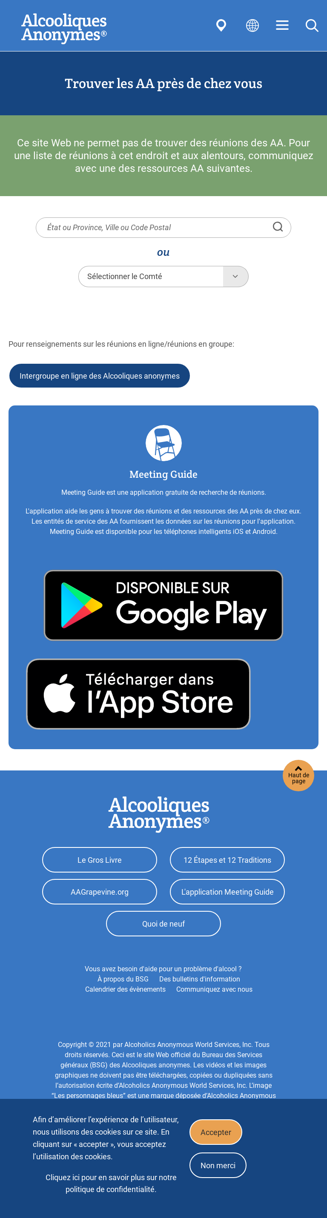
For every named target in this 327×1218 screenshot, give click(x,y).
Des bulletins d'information (199, 979)
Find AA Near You (222, 25)
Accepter (216, 1132)
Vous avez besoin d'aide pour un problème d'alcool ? (163, 969)
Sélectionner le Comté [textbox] (124, 276)
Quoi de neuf (163, 923)
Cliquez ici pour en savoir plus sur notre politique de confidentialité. (111, 1183)
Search (312, 25)
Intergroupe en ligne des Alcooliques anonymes (100, 375)
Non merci (218, 1165)
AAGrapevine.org (100, 891)
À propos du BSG (123, 979)
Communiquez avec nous (214, 989)
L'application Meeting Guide (227, 891)
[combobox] (150, 276)
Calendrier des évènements (125, 989)
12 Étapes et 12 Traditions (227, 860)
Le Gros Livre (99, 860)
